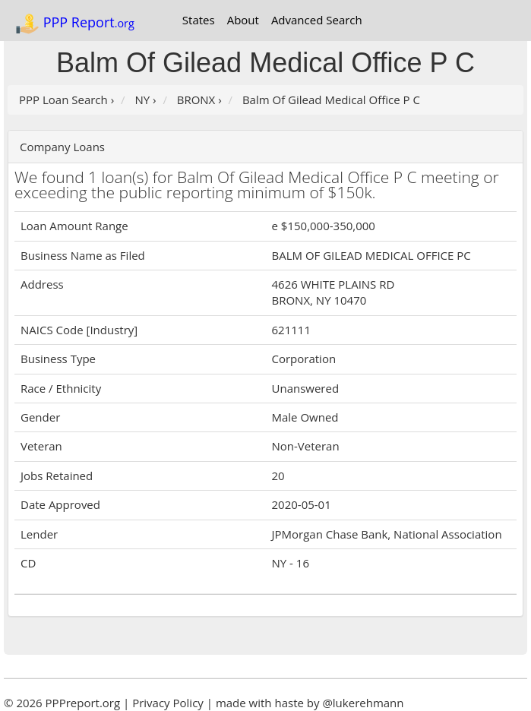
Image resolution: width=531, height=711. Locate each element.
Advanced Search (316, 19)
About (243, 19)
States (198, 19)
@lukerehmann (362, 702)
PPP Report (74, 23)
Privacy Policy (168, 702)
